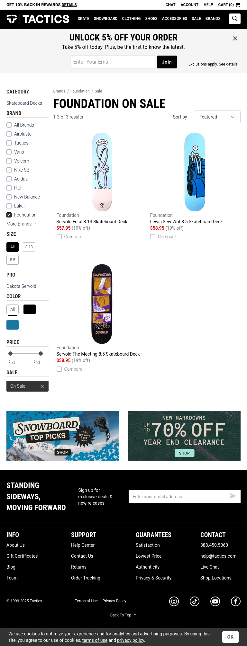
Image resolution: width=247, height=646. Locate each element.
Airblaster (23, 134)
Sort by (180, 116)
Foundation (21, 214)
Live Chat (209, 567)
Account (189, 5)
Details (69, 5)
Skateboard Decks (24, 103)
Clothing (131, 18)
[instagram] (174, 602)
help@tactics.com (218, 556)
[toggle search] (235, 18)
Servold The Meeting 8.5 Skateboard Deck (102, 310)
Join (167, 62)
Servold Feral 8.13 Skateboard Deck (102, 178)
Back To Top (123, 615)
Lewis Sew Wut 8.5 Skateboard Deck (195, 178)
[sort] (217, 117)
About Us (15, 545)
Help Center (83, 545)
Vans (19, 152)
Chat (171, 5)
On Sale (27, 386)
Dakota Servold (21, 286)
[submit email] (233, 495)
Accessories (174, 18)
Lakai (19, 205)
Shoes (151, 18)
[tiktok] (194, 602)
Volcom (21, 161)
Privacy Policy (114, 601)
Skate (83, 18)
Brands (213, 18)
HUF (18, 187)
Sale (196, 18)
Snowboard (106, 18)
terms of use (94, 640)
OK (230, 637)
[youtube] (215, 602)
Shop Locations (216, 577)
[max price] (41, 363)
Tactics (37, 19)
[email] (185, 496)
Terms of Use (86, 601)
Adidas (21, 178)
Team (12, 577)
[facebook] (236, 602)
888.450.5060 (214, 545)
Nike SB (21, 170)
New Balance (27, 196)
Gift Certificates (22, 556)
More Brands (21, 223)
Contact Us (82, 556)
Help (208, 5)
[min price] (16, 363)
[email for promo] (112, 62)
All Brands (24, 125)
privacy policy (130, 640)
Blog (10, 567)
